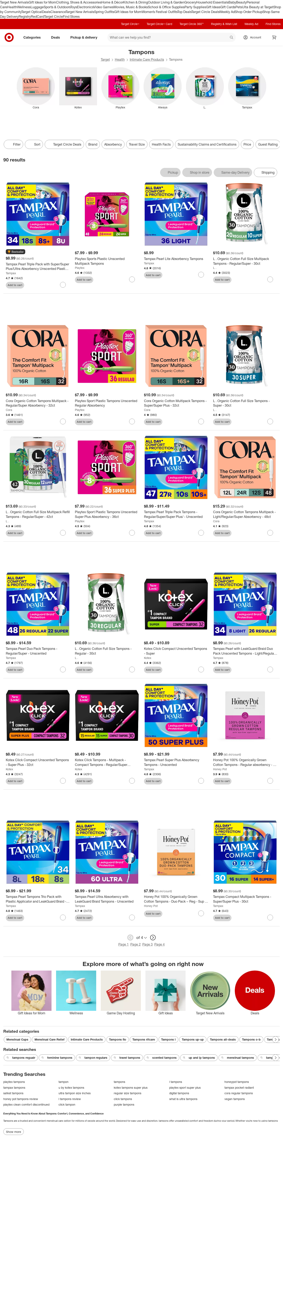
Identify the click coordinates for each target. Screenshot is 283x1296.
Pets (238, 7)
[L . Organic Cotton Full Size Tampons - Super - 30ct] (245, 403)
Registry (25, 16)
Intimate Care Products (147, 59)
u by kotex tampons (71, 1087)
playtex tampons (14, 1081)
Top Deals (184, 12)
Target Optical (31, 12)
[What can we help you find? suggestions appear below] (171, 37)
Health (12, 7)
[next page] (153, 937)
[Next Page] (275, 1039)
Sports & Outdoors (57, 7)
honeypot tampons (236, 1081)
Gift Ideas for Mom (42, 2)
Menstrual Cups (17, 1039)
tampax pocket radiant (239, 1087)
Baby (232, 2)
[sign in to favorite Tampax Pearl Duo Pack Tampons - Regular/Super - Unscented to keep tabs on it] (63, 669)
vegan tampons (234, 1098)
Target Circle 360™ (192, 24)
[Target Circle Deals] (64, 144)
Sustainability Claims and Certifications (207, 144)
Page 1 (123, 944)
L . (214, 267)
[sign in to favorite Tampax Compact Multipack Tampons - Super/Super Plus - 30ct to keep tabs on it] (270, 917)
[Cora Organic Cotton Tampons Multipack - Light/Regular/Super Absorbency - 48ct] (245, 514)
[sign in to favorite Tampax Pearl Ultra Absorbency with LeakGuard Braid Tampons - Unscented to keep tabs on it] (132, 917)
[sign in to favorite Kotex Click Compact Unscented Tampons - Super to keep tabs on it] (201, 669)
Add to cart (15, 285)
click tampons (123, 1098)
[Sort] (34, 144)
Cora (9, 410)
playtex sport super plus (185, 1087)
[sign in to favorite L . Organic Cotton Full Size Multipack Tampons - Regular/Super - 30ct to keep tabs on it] (270, 279)
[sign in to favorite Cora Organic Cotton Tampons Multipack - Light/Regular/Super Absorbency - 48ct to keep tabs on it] (270, 533)
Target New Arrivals (14, 2)
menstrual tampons (237, 1058)
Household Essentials (212, 2)
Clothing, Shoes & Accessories (78, 2)
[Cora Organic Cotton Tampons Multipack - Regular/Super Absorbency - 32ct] (38, 403)
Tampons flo (117, 1039)
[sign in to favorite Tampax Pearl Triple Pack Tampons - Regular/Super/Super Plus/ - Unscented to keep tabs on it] (201, 533)
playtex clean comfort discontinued (26, 1104)
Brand (92, 144)
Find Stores (71, 16)
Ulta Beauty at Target (257, 7)
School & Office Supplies (166, 7)
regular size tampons (127, 1093)
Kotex (147, 658)
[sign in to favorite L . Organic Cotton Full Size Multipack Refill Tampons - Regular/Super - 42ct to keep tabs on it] (63, 533)
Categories (33, 37)
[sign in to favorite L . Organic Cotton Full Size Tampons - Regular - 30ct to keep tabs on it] (132, 669)
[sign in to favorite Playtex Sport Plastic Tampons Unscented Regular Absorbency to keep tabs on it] (132, 421)
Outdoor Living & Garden (166, 2)
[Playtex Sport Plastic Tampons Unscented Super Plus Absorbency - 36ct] (107, 514)
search (232, 38)
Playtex (79, 267)
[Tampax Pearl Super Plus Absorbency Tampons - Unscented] (176, 762)
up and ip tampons (199, 1058)
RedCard (37, 16)
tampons (119, 1081)
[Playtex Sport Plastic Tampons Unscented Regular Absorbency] (107, 403)
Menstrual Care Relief (50, 1039)
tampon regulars (93, 1058)
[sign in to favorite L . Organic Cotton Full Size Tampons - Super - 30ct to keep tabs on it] (270, 421)
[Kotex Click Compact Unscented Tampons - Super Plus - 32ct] (38, 762)
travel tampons (127, 1058)
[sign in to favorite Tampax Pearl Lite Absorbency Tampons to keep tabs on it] (201, 275)
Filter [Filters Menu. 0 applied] (13, 144)
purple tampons (124, 1104)
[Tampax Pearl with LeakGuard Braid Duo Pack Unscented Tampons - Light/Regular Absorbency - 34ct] (245, 651)
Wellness (24, 7)
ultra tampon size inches (75, 1093)
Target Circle (53, 16)
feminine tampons (56, 1058)
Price (247, 144)
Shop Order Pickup (249, 12)
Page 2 (135, 944)
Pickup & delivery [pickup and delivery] (85, 37)
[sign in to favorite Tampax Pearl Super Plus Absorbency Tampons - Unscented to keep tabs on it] (201, 781)
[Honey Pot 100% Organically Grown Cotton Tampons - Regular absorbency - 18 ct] (245, 762)
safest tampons (13, 1093)
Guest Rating (268, 144)
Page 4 (159, 944)
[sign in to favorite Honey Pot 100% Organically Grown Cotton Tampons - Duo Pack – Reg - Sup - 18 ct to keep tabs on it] (201, 913)
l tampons (175, 1081)
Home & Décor (112, 2)
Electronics (85, 7)
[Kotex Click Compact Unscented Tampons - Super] (176, 651)
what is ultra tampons (183, 1098)
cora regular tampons (238, 1093)
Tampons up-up (193, 1039)
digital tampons (179, 1093)
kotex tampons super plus (130, 1087)
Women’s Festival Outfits (159, 12)
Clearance (58, 12)
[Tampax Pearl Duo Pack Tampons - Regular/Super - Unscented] (38, 651)
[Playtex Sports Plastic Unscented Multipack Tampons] (107, 261)
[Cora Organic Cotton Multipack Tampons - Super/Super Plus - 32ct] (176, 403)
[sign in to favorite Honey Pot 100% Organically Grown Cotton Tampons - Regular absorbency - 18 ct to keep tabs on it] (270, 781)
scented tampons (161, 1058)
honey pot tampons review (20, 1098)
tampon (63, 1081)
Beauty (241, 2)
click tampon (67, 1104)
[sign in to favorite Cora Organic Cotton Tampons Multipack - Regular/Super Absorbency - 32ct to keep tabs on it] (63, 421)
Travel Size (137, 144)
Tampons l (168, 1039)
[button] (15, 252)
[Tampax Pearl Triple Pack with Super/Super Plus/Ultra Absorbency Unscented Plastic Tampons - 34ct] (38, 266)
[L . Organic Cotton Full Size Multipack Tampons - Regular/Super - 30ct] (245, 261)
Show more (13, 1131)
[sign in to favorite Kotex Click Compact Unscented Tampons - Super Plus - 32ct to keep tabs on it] (63, 781)
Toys (73, 7)
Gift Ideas (213, 7)
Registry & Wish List (224, 24)
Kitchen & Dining (135, 2)
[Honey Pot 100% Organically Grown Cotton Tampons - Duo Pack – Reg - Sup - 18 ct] (176, 899)
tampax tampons (14, 1087)
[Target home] (9, 37)
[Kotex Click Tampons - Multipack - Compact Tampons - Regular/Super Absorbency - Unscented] (107, 762)
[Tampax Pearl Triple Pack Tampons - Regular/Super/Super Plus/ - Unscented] (176, 514)
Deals (46, 12)
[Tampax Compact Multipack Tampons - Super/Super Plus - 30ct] (245, 899)
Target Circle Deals (205, 12)
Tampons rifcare (143, 1039)
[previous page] (130, 937)
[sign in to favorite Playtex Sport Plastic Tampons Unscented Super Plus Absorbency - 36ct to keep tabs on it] (132, 533)
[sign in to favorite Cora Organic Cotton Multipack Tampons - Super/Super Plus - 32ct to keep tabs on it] (201, 421)
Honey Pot (220, 769)
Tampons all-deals (223, 1039)
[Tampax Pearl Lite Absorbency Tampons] (176, 258)
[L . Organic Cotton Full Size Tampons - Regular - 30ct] (107, 651)
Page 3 (147, 944)
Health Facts (161, 144)
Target (105, 59)
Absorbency (113, 144)
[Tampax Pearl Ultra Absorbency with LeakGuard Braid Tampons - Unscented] (107, 899)
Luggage (37, 7)
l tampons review (70, 1098)
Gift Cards (227, 7)
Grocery (190, 2)
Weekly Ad (227, 12)
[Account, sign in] (253, 37)
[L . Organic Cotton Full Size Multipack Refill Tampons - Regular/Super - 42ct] (38, 514)
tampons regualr (20, 1058)
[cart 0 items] (274, 37)
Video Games (104, 7)
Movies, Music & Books (131, 7)
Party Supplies (195, 7)
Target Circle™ (130, 24)
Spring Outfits (104, 12)
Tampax (11, 273)
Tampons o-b (251, 1039)
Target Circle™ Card (159, 24)
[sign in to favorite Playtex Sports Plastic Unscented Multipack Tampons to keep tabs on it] (132, 279)
